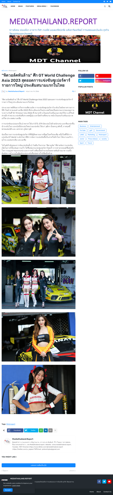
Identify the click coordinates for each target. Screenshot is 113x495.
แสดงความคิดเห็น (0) (38, 465)
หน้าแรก (4, 70)
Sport (82, 143)
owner (82, 139)
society (104, 139)
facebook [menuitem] (55, 6)
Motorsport (12, 70)
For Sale (83, 130)
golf (90, 130)
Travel (90, 143)
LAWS (82, 135)
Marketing (91, 135)
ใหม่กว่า (5, 471)
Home (3, 1)
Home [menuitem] (13, 6)
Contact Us (16, 1)
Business (83, 126)
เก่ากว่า (71, 471)
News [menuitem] (20, 6)
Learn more (16, 485)
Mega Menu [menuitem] (41, 6)
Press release (93, 139)
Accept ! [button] (8, 490)
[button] (105, 6)
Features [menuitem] (30, 6)
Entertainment (95, 126)
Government (100, 130)
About (9, 1)
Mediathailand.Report (22, 439)
